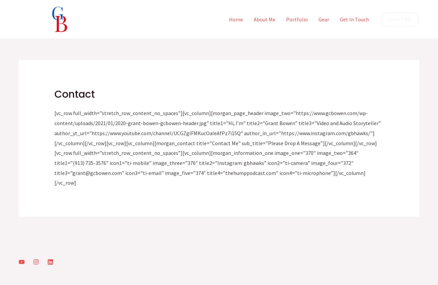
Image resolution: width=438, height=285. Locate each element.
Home (236, 19)
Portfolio (297, 19)
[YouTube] (22, 262)
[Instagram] (36, 262)
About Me (264, 19)
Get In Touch (354, 19)
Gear (323, 19)
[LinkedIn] (50, 262)
